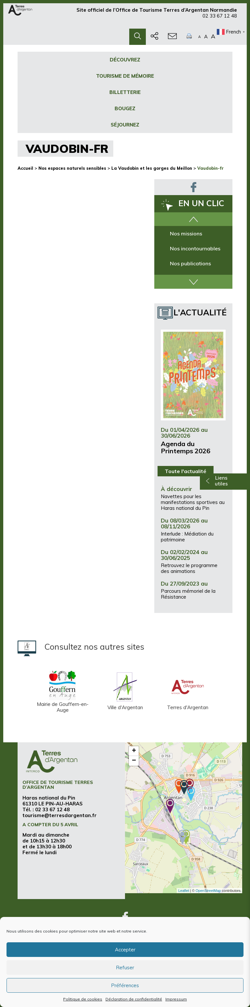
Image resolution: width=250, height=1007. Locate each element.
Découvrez (125, 60)
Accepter (125, 950)
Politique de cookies (82, 999)
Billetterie (125, 92)
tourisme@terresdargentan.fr (59, 815)
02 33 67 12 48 (219, 19)
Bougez (125, 108)
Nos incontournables (195, 248)
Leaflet (183, 891)
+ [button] (134, 751)
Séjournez (125, 125)
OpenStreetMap (208, 891)
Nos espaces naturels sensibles (72, 168)
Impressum (176, 999)
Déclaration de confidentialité (133, 999)
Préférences (125, 985)
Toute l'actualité (185, 471)
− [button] (134, 761)
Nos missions (186, 233)
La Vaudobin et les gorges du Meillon (151, 168)
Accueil (25, 168)
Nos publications (190, 263)
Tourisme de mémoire (125, 76)
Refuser (125, 967)
